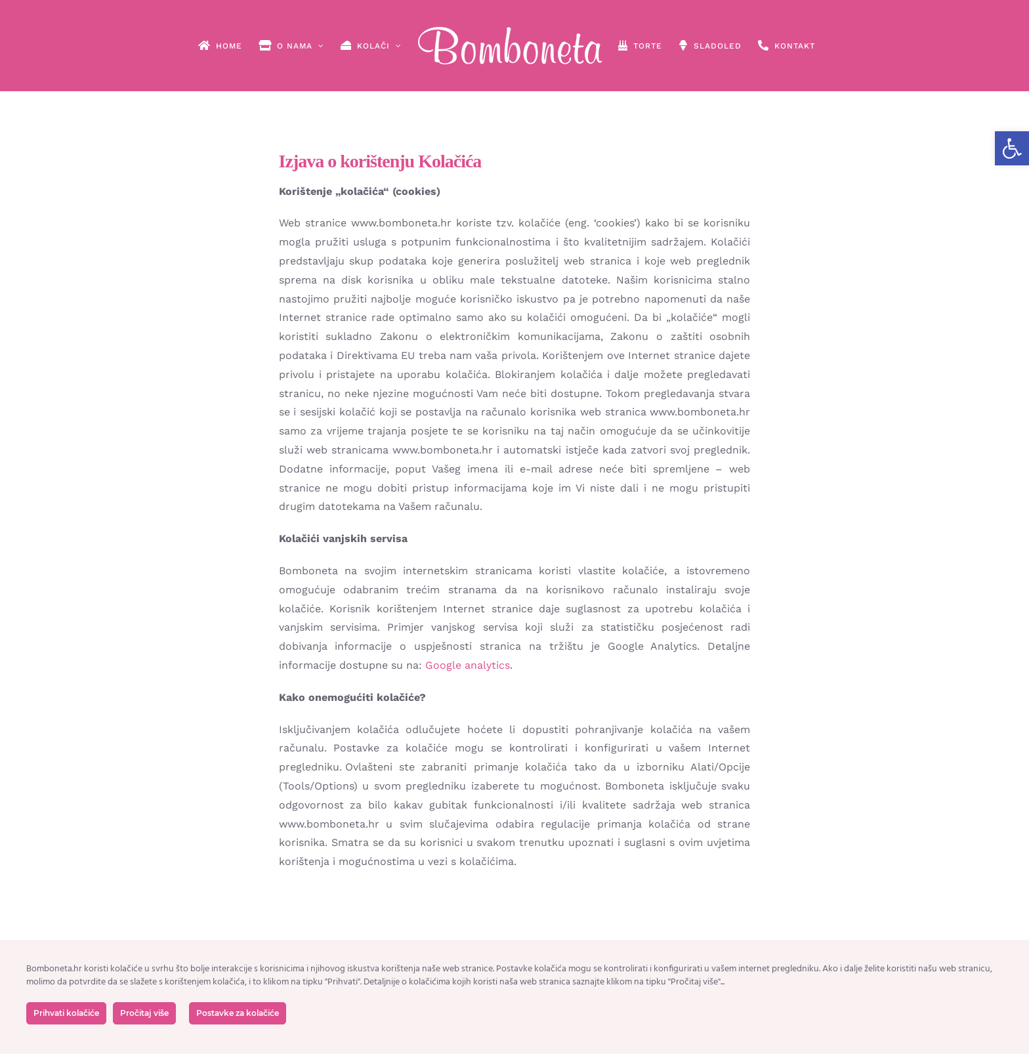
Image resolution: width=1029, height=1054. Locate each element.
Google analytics (467, 665)
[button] (1012, 148)
